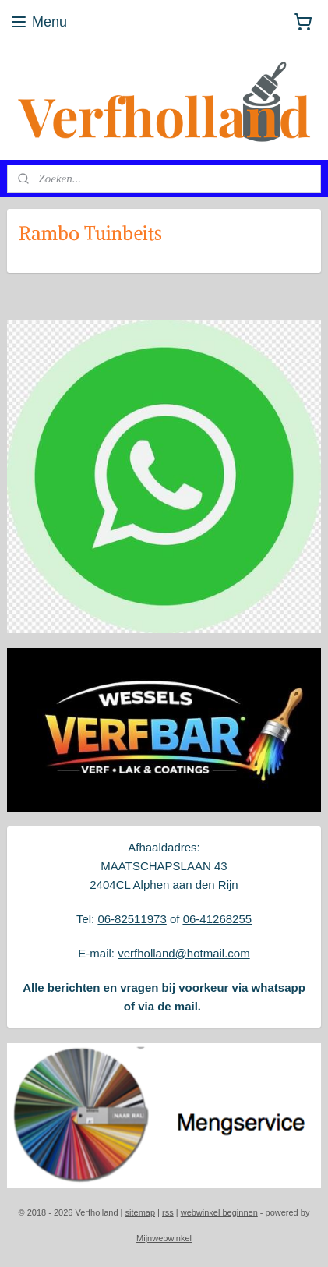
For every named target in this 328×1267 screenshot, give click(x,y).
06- (191, 918)
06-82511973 (131, 918)
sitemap (140, 1212)
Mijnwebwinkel (164, 1238)
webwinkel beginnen (219, 1212)
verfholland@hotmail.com (183, 953)
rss (168, 1212)
